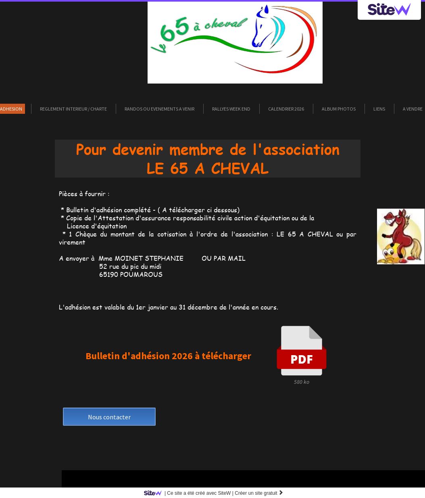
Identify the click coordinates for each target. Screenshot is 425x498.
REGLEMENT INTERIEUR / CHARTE (73, 109)
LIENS (379, 109)
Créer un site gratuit (259, 493)
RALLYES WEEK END (231, 109)
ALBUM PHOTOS (339, 109)
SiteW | (190, 493)
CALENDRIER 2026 (286, 109)
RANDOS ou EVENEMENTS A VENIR (159, 109)
